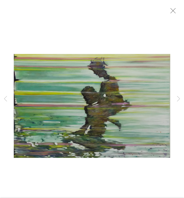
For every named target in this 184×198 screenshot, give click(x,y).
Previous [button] (5, 99)
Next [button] (178, 99)
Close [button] (172, 12)
